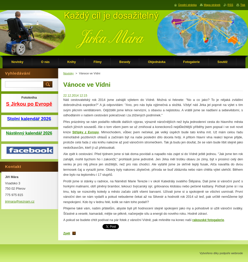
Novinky (68, 73)
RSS (230, 4)
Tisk (242, 4)
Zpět (66, 233)
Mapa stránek (212, 4)
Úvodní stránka (187, 4)
